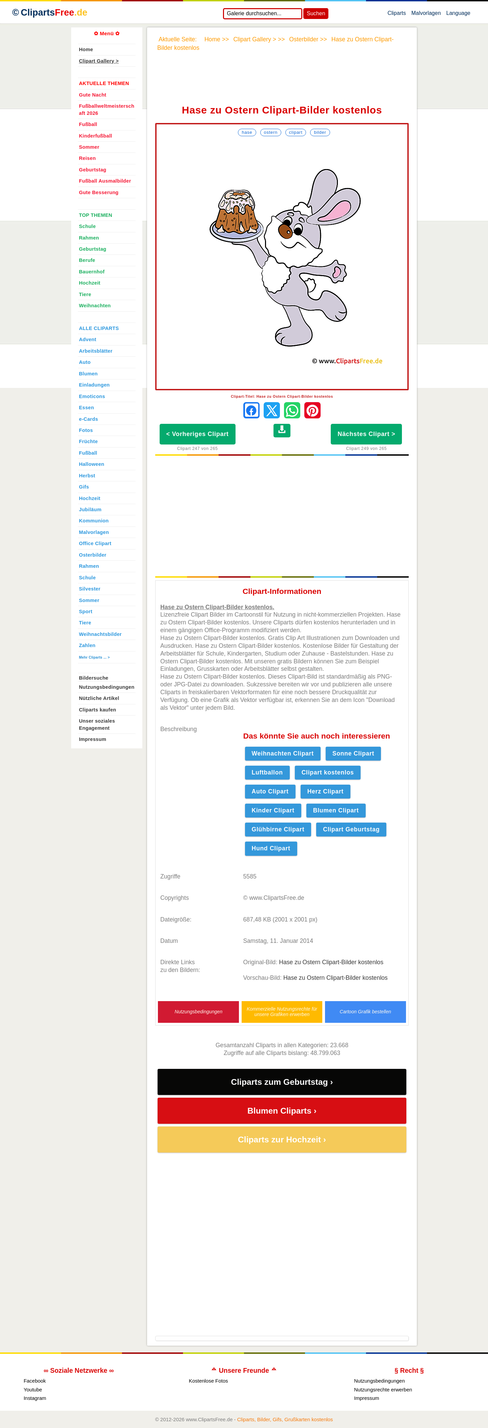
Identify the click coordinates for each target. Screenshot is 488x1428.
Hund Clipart (271, 848)
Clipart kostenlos (328, 772)
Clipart (296, 132)
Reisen (87, 158)
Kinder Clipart (273, 810)
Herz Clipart (325, 791)
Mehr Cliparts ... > (94, 657)
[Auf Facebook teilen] (251, 410)
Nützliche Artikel (99, 698)
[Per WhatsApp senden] (292, 410)
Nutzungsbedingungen (198, 1011)
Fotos (86, 430)
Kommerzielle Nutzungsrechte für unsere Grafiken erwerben (282, 1012)
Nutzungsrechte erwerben (383, 1389)
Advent (87, 339)
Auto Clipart (270, 791)
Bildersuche (93, 678)
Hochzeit (89, 283)
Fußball (88, 124)
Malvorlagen (426, 14)
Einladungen (94, 385)
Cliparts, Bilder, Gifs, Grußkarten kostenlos (285, 1419)
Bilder (320, 132)
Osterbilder (92, 555)
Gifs (84, 487)
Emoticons (92, 396)
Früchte (88, 441)
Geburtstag (92, 169)
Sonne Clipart (353, 753)
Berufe (87, 260)
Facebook (35, 1381)
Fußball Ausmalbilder (105, 181)
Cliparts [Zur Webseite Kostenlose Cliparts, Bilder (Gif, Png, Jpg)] (54, 12)
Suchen (316, 13)
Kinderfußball (95, 136)
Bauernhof (92, 271)
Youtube (33, 1389)
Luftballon (267, 772)
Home (86, 49)
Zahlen (87, 645)
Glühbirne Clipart (278, 829)
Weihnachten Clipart (283, 753)
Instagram (35, 1398)
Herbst (87, 475)
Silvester (89, 589)
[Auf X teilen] (272, 410)
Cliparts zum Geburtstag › (282, 1081)
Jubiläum (90, 509)
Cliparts (396, 14)
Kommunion (94, 520)
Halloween (91, 464)
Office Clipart (95, 543)
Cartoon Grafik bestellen (365, 1011)
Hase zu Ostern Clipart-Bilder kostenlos (331, 962)
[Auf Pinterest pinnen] (312, 410)
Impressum (92, 739)
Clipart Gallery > (99, 61)
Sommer (89, 147)
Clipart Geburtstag (351, 829)
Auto (84, 362)
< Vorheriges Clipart (197, 434)
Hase (247, 132)
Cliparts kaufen (97, 709)
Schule (87, 226)
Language (458, 14)
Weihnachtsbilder (100, 634)
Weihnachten (95, 305)
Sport (86, 611)
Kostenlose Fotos (208, 1381)
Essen (86, 407)
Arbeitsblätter (96, 351)
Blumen (88, 373)
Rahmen (89, 238)
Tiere (85, 294)
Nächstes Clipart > (366, 434)
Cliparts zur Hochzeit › (282, 1139)
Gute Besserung (99, 192)
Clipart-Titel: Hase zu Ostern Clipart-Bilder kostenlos (282, 396)
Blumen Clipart (336, 810)
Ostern (271, 132)
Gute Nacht (92, 95)
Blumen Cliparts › (282, 1110)
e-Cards (88, 419)
